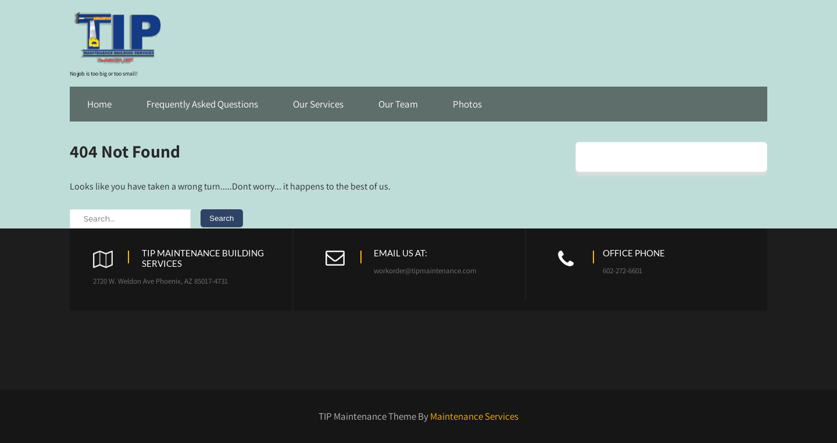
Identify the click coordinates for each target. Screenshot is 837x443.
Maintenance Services (474, 416)
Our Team (398, 104)
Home (99, 104)
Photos (467, 104)
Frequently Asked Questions (202, 104)
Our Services (318, 104)
